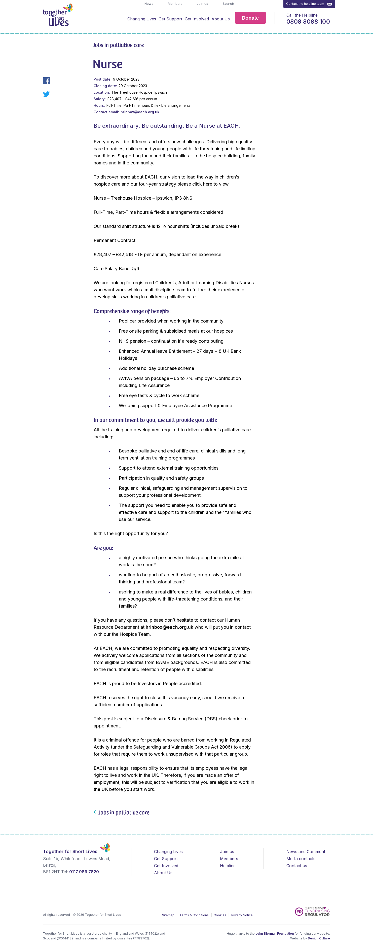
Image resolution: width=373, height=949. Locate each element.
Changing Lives (141, 18)
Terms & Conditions (194, 915)
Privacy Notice (242, 915)
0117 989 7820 (84, 871)
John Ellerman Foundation (274, 933)
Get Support (170, 18)
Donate (250, 18)
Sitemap (168, 915)
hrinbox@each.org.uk (140, 112)
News (148, 4)
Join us (202, 4)
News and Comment (305, 851)
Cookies (220, 915)
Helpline (228, 865)
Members (174, 4)
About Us (220, 18)
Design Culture (319, 938)
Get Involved (197, 18)
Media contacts (300, 858)
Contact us (296, 865)
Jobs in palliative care (118, 44)
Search (228, 4)
